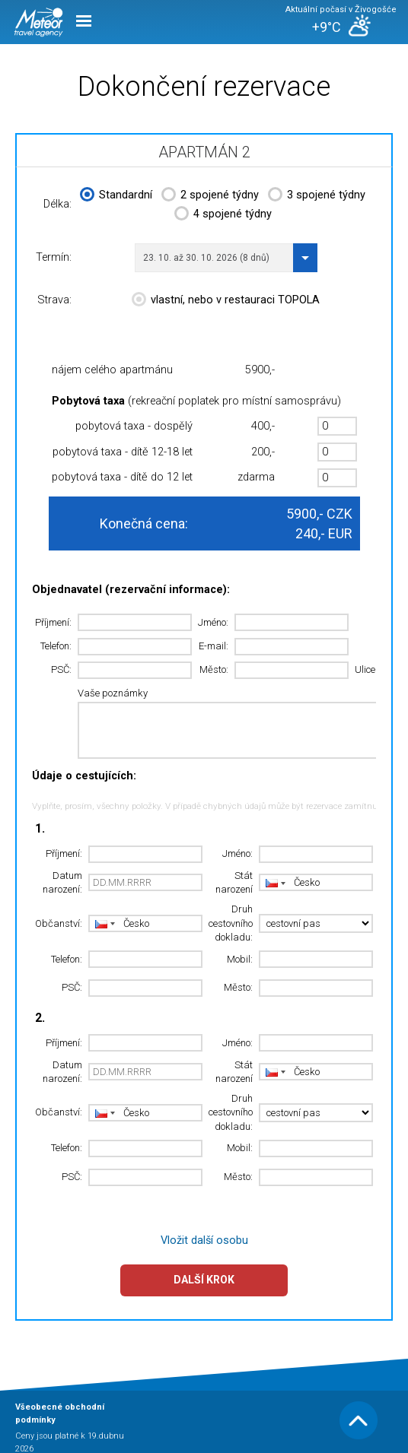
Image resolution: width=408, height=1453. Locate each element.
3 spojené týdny (316, 196)
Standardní (116, 196)
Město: (213, 669)
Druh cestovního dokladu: (231, 923)
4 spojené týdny (223, 215)
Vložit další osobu (204, 1240)
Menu (83, 21)
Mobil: (240, 959)
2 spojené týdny (210, 196)
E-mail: (213, 646)
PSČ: (61, 669)
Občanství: (58, 923)
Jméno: (213, 622)
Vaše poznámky (113, 693)
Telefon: (56, 646)
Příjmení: (53, 622)
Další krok (204, 1280)
